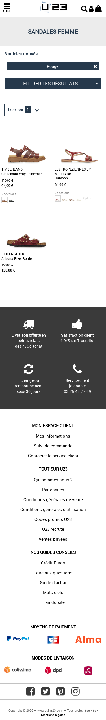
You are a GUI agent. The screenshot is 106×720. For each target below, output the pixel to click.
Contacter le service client (53, 455)
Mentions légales (53, 715)
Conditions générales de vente (53, 499)
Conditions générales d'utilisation (53, 509)
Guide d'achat (53, 582)
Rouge (72, 66)
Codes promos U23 (53, 519)
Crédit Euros (53, 562)
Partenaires (53, 489)
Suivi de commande (53, 446)
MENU (7, 8)
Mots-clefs (53, 592)
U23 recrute (53, 529)
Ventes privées (53, 539)
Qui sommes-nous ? (53, 479)
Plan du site (53, 602)
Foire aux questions (53, 572)
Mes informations (53, 436)
